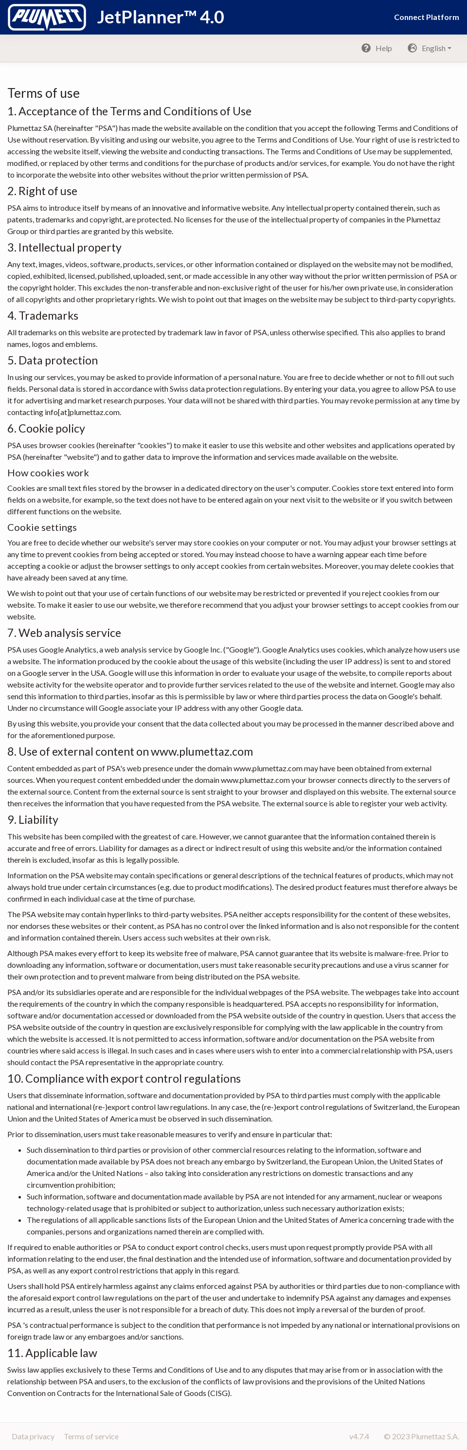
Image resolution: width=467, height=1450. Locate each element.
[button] (429, 48)
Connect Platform (426, 16)
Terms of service (91, 1436)
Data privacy (34, 1436)
